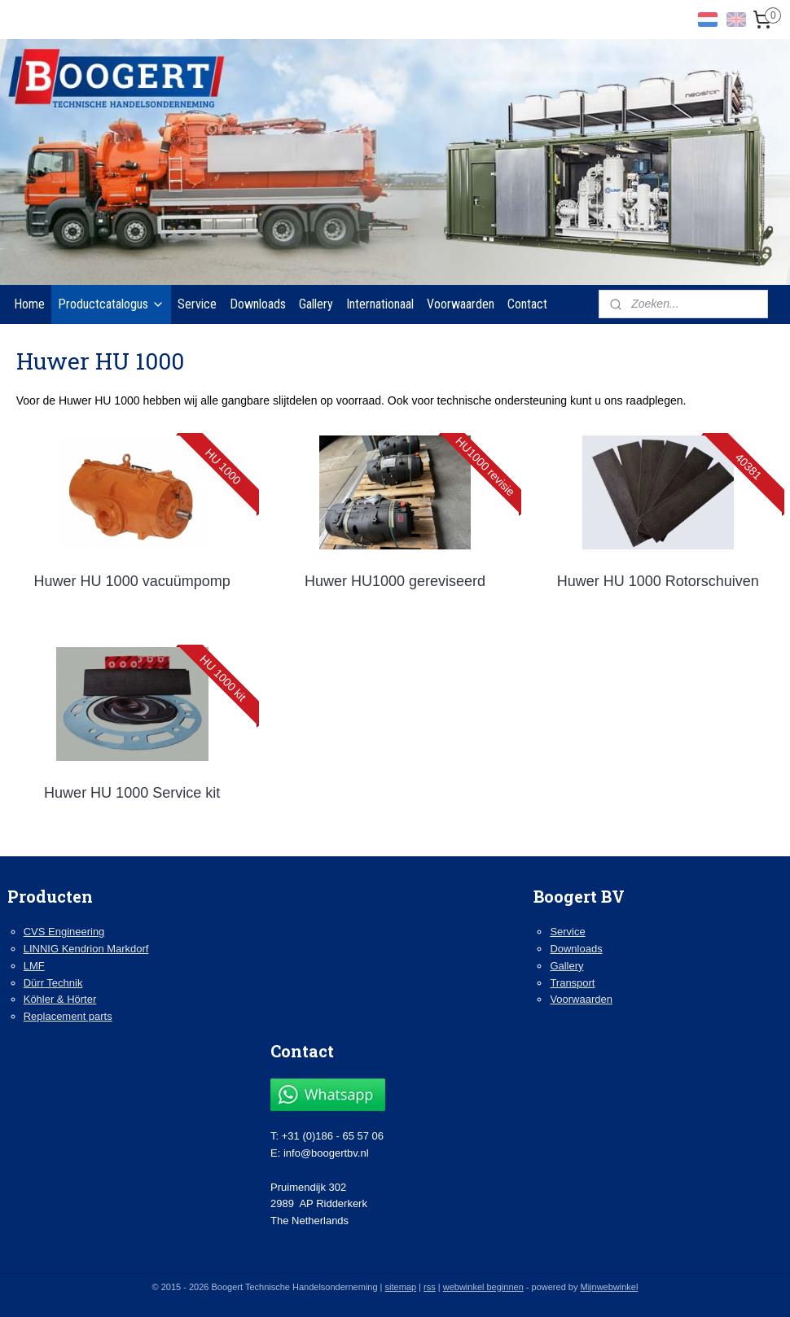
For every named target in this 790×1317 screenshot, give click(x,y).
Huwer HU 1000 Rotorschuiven (658, 581)
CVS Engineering (64, 931)
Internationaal (380, 304)
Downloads (258, 304)
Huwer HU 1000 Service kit (132, 792)
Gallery (316, 304)
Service (197, 304)
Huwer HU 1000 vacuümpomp (132, 581)
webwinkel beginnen (483, 1287)
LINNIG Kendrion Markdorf (86, 949)
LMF (34, 966)
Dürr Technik (53, 983)
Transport (572, 983)
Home (29, 304)
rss (430, 1287)
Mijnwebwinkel (609, 1287)
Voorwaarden (460, 304)
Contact (527, 304)
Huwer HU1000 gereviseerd (395, 581)
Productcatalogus (111, 304)
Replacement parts (68, 1016)
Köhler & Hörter (60, 999)
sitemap (401, 1287)
